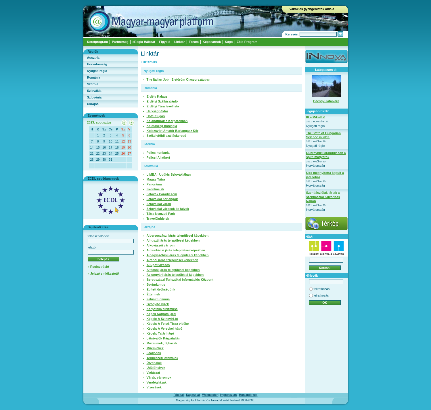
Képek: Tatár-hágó (160, 333)
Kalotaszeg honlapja (162, 126)
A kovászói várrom (161, 245)
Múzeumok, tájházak (162, 343)
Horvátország (97, 64)
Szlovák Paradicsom (162, 194)
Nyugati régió (97, 71)
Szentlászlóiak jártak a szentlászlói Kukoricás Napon (323, 197)
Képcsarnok (212, 41)
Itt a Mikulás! (315, 117)
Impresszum (228, 394)
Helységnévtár (157, 111)
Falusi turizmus (158, 299)
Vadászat (153, 372)
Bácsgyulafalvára (326, 101)
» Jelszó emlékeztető (103, 273)
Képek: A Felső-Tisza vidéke (168, 323)
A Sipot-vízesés (158, 265)
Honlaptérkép (248, 394)
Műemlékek (155, 348)
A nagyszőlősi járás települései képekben (178, 255)
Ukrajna (93, 104)
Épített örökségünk (161, 289)
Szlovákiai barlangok (162, 199)
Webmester (210, 394)
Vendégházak (157, 382)
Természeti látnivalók (162, 358)
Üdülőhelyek (156, 367)
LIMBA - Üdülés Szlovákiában (169, 174)
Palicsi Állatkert (158, 157)
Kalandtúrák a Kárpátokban (167, 121)
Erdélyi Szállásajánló (162, 101)
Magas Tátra (156, 179)
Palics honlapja (158, 152)
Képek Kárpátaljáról (161, 314)
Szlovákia (94, 90)
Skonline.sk (155, 189)
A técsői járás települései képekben (173, 270)
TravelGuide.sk (158, 218)
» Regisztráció (98, 266)
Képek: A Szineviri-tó (162, 318)
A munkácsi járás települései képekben (176, 250)
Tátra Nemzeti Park (161, 213)
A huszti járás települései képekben (173, 240)
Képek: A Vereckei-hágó (165, 328)
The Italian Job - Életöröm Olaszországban (178, 79)
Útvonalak (154, 363)
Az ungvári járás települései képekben (175, 274)
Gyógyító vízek (158, 304)
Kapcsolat (193, 394)
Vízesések (154, 387)
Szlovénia (94, 97)
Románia (93, 77)
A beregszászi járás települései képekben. (178, 235)
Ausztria (93, 57)
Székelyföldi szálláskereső (166, 135)
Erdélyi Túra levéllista (163, 106)
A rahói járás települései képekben (172, 260)
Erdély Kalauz (157, 96)
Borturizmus (156, 284)
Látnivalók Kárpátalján (163, 338)
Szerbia (92, 84)
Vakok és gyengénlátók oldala (312, 9)
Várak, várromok (159, 377)
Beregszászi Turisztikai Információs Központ (180, 279)
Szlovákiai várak (159, 204)
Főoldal (179, 394)
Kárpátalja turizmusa (162, 309)
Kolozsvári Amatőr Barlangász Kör (173, 130)
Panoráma (154, 184)
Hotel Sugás (156, 116)
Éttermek (153, 294)
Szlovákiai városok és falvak (168, 208)
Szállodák (154, 353)
